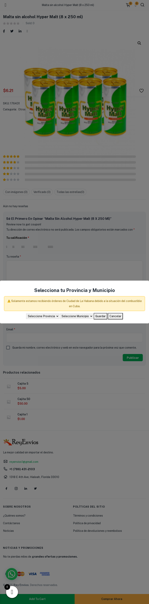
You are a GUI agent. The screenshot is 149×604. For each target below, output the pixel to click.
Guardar (100, 316)
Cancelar (115, 316)
